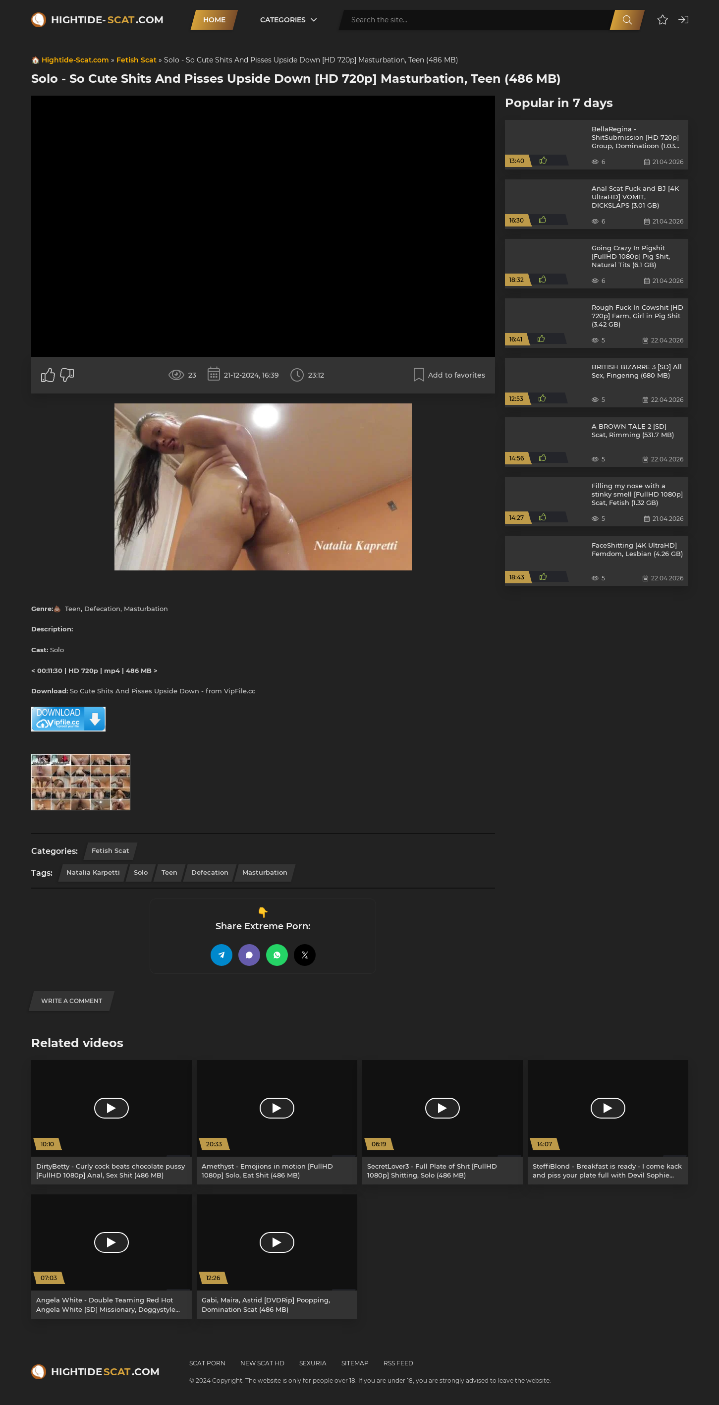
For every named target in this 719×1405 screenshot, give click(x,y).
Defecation (209, 872)
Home (214, 19)
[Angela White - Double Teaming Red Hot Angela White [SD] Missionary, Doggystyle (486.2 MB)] (111, 1256)
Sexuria (313, 1363)
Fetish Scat (136, 60)
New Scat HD (262, 1363)
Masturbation (264, 872)
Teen (169, 872)
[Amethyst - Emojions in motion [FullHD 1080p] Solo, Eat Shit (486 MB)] (277, 1122)
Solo (141, 872)
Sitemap (355, 1363)
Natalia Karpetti (93, 872)
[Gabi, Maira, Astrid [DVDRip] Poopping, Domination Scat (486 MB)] (277, 1256)
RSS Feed (398, 1363)
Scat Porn (207, 1363)
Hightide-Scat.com (75, 60)
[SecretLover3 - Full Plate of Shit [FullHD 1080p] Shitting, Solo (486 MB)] (442, 1122)
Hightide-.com (107, 20)
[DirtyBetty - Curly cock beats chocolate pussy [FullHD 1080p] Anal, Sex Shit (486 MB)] (111, 1122)
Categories (283, 19)
